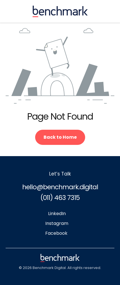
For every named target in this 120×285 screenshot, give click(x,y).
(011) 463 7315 (60, 197)
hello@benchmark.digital (60, 187)
